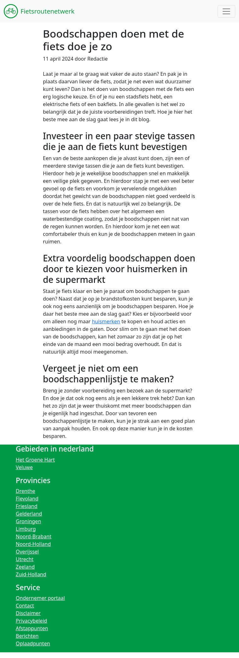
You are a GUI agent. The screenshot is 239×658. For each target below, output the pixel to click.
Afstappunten (32, 628)
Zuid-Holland (31, 574)
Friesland (27, 506)
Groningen (28, 521)
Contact (25, 605)
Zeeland (25, 566)
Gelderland (29, 513)
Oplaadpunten (33, 643)
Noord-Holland (33, 544)
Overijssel (27, 551)
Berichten (27, 635)
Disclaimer (28, 613)
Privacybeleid (31, 620)
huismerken (106, 321)
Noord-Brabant (33, 536)
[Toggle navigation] (226, 11)
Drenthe (25, 491)
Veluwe (24, 467)
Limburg (26, 528)
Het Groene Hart (35, 459)
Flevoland (27, 498)
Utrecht (24, 559)
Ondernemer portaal (40, 598)
